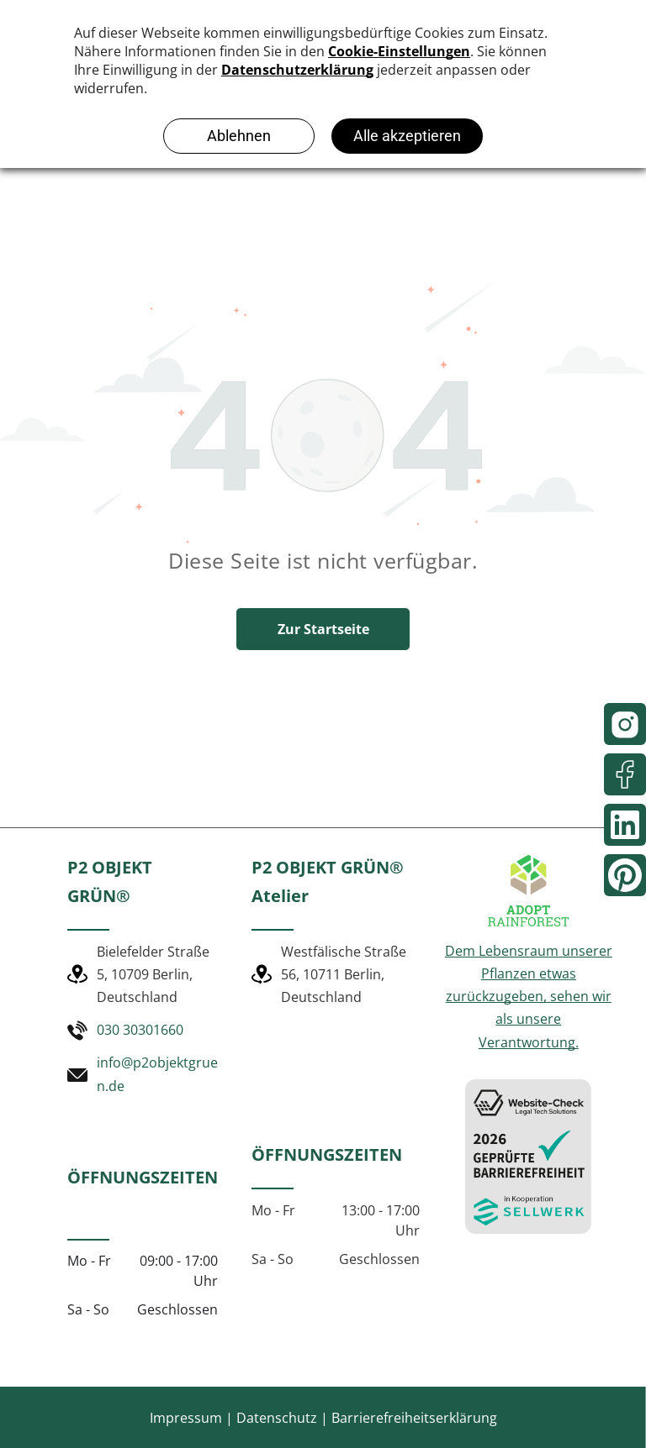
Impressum (186, 1418)
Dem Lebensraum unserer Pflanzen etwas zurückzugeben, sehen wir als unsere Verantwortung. (528, 997)
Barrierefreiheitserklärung (414, 1418)
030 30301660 (140, 1029)
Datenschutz (276, 1418)
